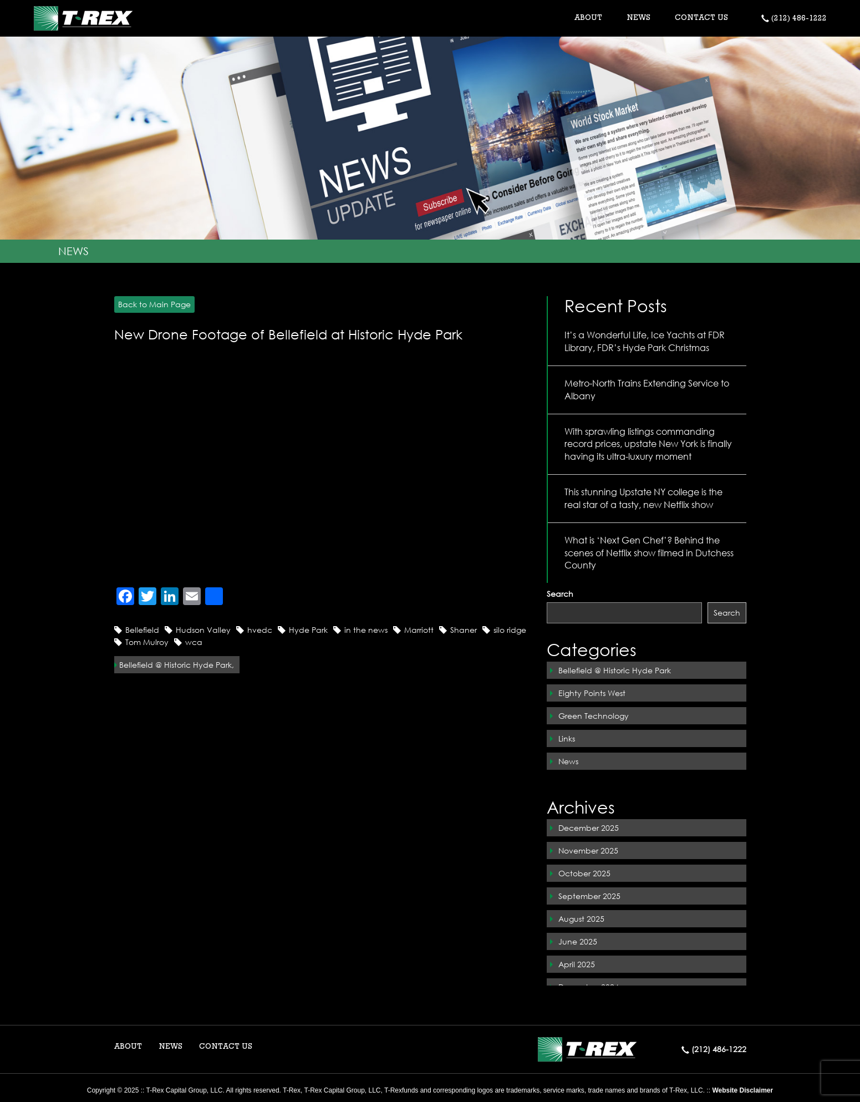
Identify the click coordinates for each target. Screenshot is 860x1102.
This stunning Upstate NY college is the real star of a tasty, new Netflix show (643, 498)
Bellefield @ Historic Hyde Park (614, 670)
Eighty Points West (591, 693)
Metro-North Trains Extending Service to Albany (646, 389)
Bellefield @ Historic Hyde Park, (176, 664)
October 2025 (584, 873)
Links (566, 738)
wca (193, 642)
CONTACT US (701, 18)
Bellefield (142, 629)
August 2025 (581, 918)
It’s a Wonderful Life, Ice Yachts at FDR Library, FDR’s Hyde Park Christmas (644, 341)
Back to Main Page (152, 304)
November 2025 (588, 850)
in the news (366, 629)
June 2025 (577, 941)
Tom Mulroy (147, 642)
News (568, 761)
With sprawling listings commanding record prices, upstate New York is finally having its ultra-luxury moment (648, 444)
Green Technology (593, 715)
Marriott (419, 629)
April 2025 (576, 964)
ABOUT (128, 1047)
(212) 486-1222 (794, 19)
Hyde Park (308, 629)
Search (560, 593)
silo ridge (509, 629)
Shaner (463, 629)
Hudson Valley (203, 629)
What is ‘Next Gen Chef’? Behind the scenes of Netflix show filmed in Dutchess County (649, 552)
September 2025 (589, 896)
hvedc (259, 629)
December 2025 (588, 827)
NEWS (638, 18)
